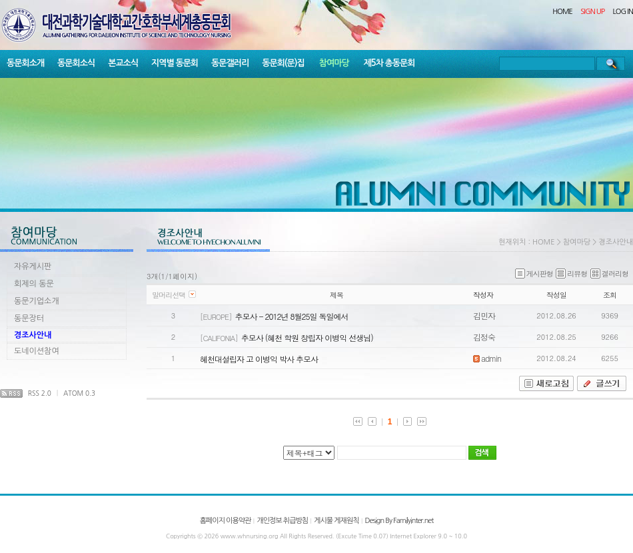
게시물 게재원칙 (336, 520)
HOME (562, 11)
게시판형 (534, 273)
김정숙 (484, 336)
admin (487, 358)
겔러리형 (609, 273)
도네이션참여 (36, 351)
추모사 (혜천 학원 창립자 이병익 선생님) (307, 337)
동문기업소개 (36, 301)
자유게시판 (32, 267)
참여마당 (334, 63)
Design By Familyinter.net (399, 520)
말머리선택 (168, 295)
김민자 (484, 315)
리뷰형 (571, 273)
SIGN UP (592, 11)
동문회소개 (25, 63)
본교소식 (123, 63)
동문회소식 (76, 63)
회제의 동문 (34, 284)
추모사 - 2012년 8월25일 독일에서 (291, 316)
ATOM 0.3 (79, 393)
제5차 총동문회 (389, 63)
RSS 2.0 (39, 393)
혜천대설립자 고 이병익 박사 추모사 (259, 358)
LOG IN (623, 11)
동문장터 (29, 318)
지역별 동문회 (174, 63)
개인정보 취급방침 (282, 520)
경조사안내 (32, 335)
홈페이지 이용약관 (225, 520)
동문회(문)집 (283, 63)
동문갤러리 (230, 63)
